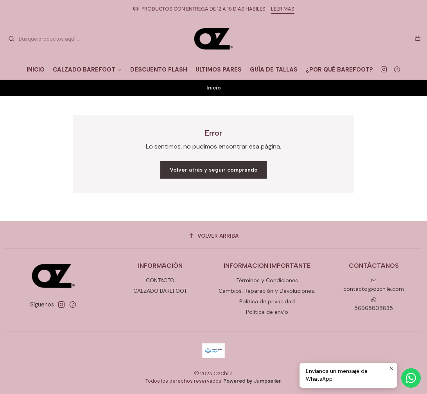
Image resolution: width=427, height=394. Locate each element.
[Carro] (417, 38)
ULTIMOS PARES (219, 69)
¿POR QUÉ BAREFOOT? (339, 69)
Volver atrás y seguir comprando (214, 170)
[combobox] (48, 39)
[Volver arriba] (213, 236)
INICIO (36, 69)
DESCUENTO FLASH (158, 69)
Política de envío (267, 311)
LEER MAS (282, 8)
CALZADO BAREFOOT (87, 69)
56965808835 (373, 304)
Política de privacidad (267, 301)
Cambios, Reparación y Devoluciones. (267, 290)
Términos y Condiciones (267, 280)
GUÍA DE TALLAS (274, 69)
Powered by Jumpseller (252, 381)
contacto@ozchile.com (373, 285)
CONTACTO (160, 280)
